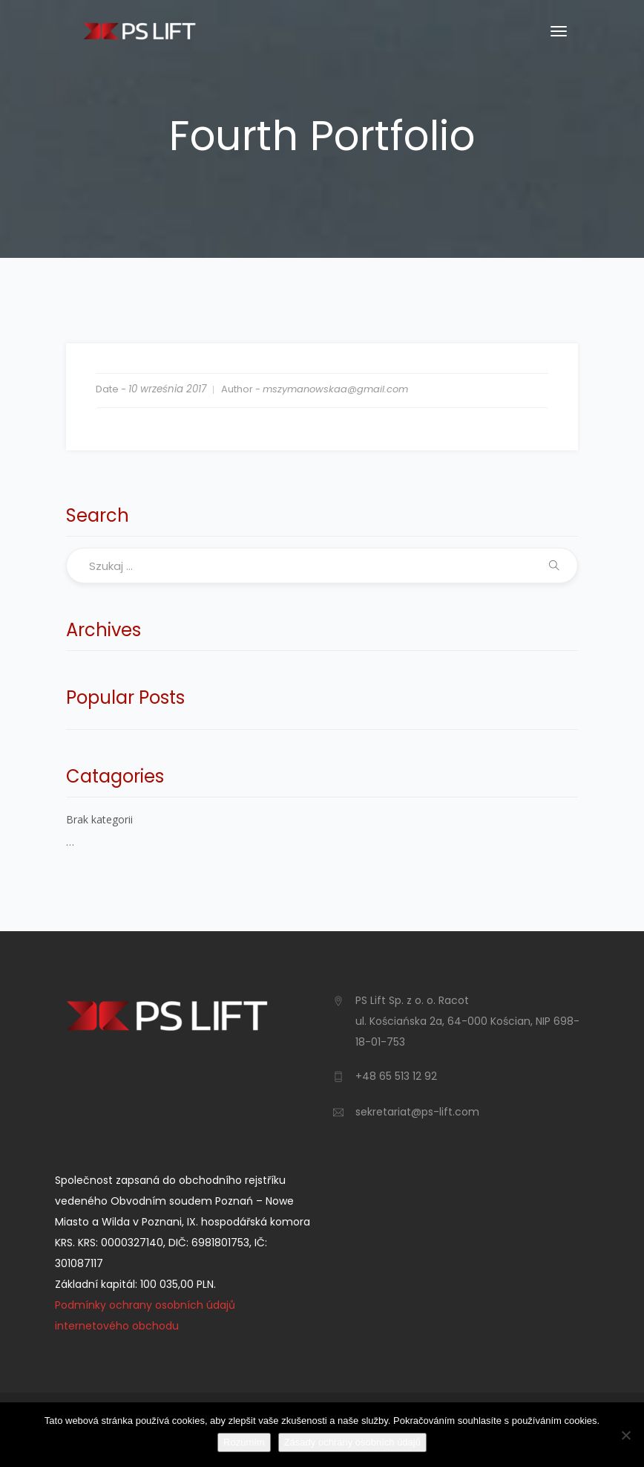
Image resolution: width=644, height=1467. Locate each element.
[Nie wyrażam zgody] (625, 1435)
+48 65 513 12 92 (396, 1076)
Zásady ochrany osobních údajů (352, 1442)
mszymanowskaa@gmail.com (335, 389)
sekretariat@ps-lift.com (417, 1111)
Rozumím (244, 1442)
